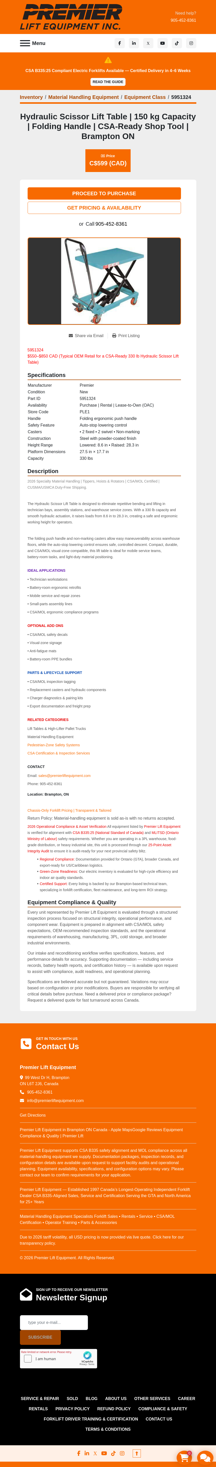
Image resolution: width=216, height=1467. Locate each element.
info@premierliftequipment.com (55, 1100)
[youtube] (162, 43)
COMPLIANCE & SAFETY (162, 1409)
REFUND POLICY (114, 1409)
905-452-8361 (183, 20)
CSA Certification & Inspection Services (59, 753)
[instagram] (191, 43)
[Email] (54, 1322)
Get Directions (33, 1115)
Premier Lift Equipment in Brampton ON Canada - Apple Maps (76, 1130)
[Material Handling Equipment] (83, 97)
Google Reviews (147, 1130)
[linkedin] (134, 43)
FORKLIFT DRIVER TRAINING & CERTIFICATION (91, 1419)
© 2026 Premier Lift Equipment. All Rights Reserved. (67, 1258)
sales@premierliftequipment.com (64, 776)
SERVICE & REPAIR (40, 1398)
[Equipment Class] (145, 97)
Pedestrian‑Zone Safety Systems (54, 745)
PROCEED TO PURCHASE (104, 193)
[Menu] (25, 43)
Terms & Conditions (108, 1429)
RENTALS (38, 1409)
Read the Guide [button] (108, 82)
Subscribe (40, 1337)
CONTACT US (159, 1419)
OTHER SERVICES (152, 1398)
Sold (72, 1398)
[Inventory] (31, 97)
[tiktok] (177, 43)
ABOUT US (116, 1398)
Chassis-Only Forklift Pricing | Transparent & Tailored (69, 810)
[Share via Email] (88, 336)
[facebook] (120, 43)
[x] (148, 43)
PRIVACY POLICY (72, 1409)
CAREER (186, 1398)
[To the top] (137, 1453)
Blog (91, 1398)
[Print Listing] (126, 336)
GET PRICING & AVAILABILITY (104, 208)
